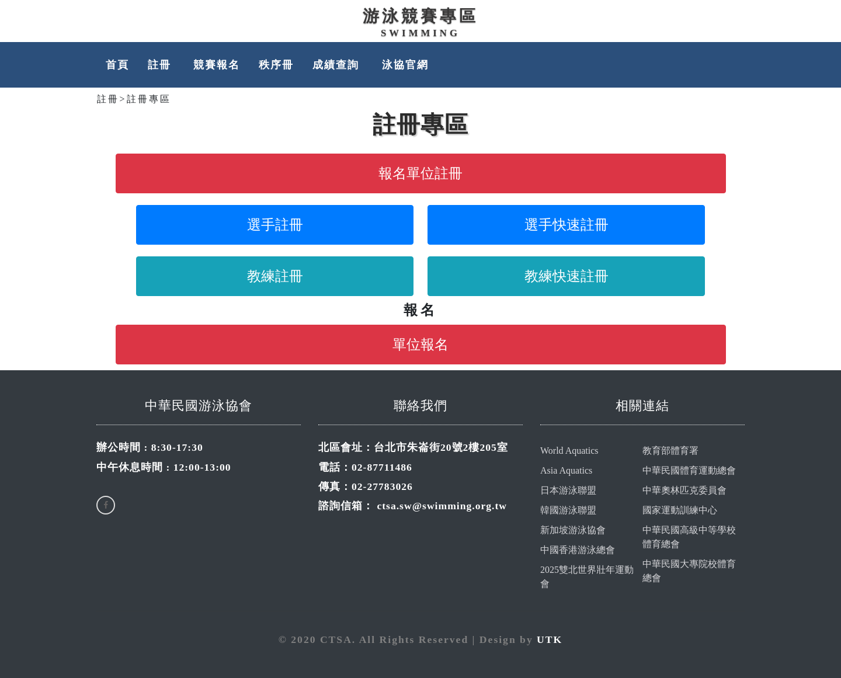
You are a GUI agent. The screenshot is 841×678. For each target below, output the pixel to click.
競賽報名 (216, 65)
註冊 (161, 65)
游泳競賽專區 (420, 16)
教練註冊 (275, 276)
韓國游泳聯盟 (568, 510)
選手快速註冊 (566, 224)
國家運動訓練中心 (679, 510)
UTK (549, 639)
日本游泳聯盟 (568, 490)
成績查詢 (337, 65)
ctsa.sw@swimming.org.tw (442, 506)
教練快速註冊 (566, 276)
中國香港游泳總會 (577, 550)
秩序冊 (276, 65)
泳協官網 (405, 65)
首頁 (117, 65)
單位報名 (420, 344)
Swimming (420, 33)
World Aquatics (569, 451)
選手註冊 (275, 224)
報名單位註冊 (420, 173)
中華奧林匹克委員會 (684, 490)
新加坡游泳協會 (573, 530)
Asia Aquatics (566, 470)
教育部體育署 (670, 451)
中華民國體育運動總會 (689, 470)
